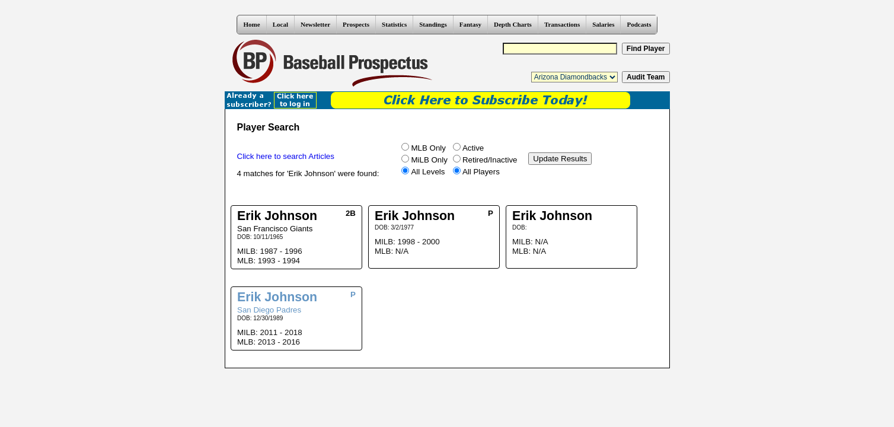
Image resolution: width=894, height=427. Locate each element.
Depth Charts (513, 24)
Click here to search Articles (285, 156)
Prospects (356, 24)
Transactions (562, 24)
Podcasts (639, 24)
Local (280, 24)
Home (252, 24)
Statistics (394, 24)
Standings (432, 24)
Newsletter (315, 24)
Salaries (603, 24)
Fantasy (470, 24)
